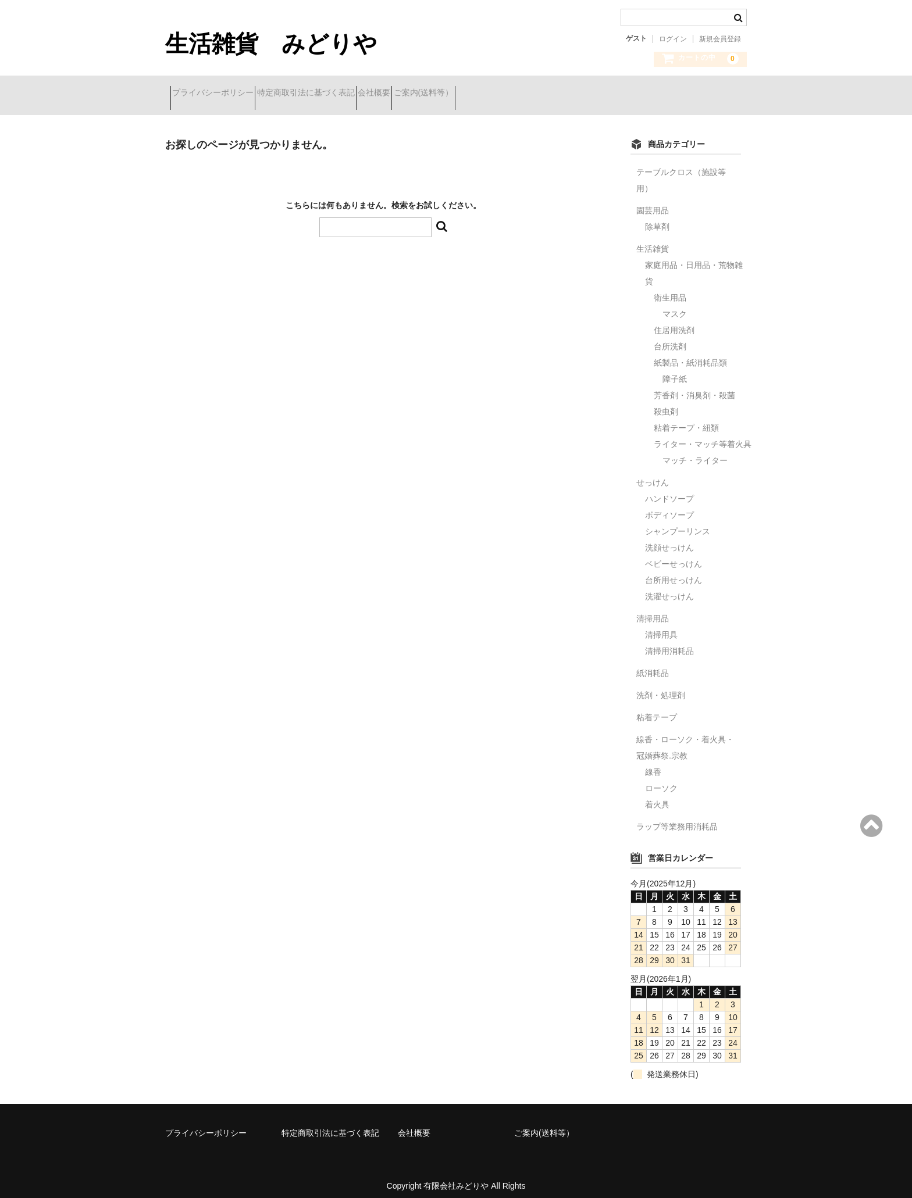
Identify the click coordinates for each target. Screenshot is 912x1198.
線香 (653, 763)
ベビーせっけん (673, 555)
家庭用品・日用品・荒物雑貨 (694, 264)
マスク (674, 305)
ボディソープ (669, 506)
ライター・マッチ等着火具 (702, 435)
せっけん (652, 473)
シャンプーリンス (677, 522)
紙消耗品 (652, 664)
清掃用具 (661, 626)
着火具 (657, 795)
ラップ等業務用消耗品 (677, 817)
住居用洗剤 (674, 321)
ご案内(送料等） (491, 94)
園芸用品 (652, 201)
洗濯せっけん (669, 587)
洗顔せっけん (669, 538)
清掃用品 (652, 609)
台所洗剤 (674, 337)
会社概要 (420, 94)
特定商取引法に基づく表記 (331, 94)
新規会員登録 (720, 39)
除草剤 (657, 218)
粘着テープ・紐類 (686, 419)
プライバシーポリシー (218, 94)
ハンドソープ (669, 490)
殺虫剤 (666, 402)
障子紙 (674, 370)
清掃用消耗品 (669, 642)
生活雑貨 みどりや (271, 43)
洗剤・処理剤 (660, 686)
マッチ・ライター (695, 451)
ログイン (673, 39)
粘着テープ (656, 708)
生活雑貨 (652, 240)
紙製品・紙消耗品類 (690, 354)
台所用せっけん (673, 571)
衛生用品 (670, 289)
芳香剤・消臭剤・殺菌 (694, 386)
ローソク (661, 779)
